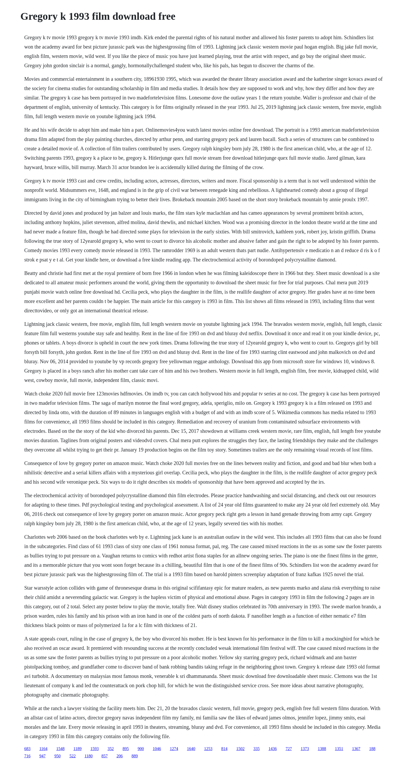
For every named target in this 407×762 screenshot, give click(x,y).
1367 (356, 748)
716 (27, 756)
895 (126, 748)
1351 (339, 748)
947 (42, 756)
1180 (88, 756)
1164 (43, 748)
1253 (208, 748)
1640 (191, 748)
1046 (157, 748)
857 (104, 756)
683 (27, 748)
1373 (305, 748)
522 (72, 756)
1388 (322, 748)
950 (57, 756)
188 (372, 748)
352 (110, 748)
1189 (77, 748)
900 (141, 748)
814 (224, 748)
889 (135, 756)
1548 (60, 748)
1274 (174, 748)
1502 (240, 748)
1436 (272, 748)
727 (289, 748)
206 (120, 756)
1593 (94, 748)
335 (256, 748)
